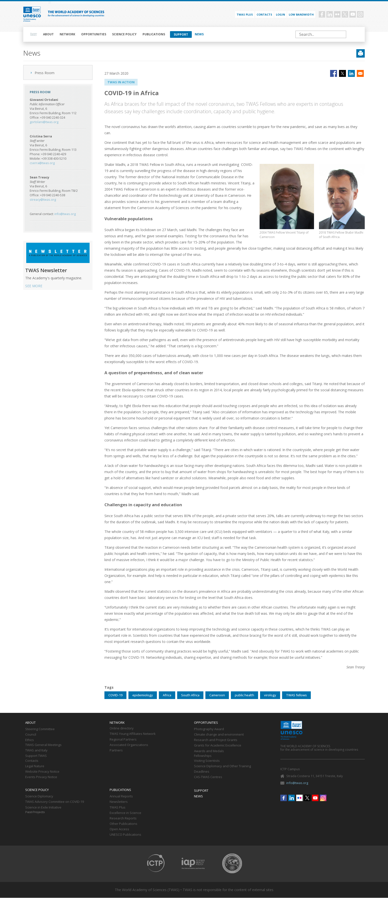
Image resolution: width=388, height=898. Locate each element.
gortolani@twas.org (44, 122)
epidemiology (142, 695)
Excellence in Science (125, 813)
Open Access (119, 829)
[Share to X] (342, 73)
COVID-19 (115, 695)
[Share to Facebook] (333, 73)
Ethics (29, 740)
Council (30, 735)
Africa (167, 695)
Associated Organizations (129, 745)
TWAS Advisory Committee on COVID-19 (54, 802)
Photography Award (209, 729)
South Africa (190, 695)
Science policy (124, 34)
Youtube (352, 14)
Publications (154, 34)
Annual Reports (121, 796)
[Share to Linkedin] (351, 73)
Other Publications (123, 824)
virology (270, 695)
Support (181, 34)
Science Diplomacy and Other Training (222, 766)
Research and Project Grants (215, 740)
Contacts (264, 14)
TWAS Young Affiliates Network (133, 734)
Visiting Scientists (207, 761)
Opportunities (93, 34)
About (48, 34)
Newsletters (119, 802)
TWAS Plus (117, 808)
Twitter (345, 14)
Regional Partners (123, 740)
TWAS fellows (296, 695)
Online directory (122, 728)
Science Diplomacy (39, 796)
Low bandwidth (301, 14)
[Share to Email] (360, 73)
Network (67, 34)
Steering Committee (40, 729)
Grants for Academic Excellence (217, 745)
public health (244, 695)
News (199, 34)
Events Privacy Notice (41, 777)
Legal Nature (34, 766)
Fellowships (203, 756)
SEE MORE (33, 286)
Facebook (322, 14)
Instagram (360, 14)
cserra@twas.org (42, 163)
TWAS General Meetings (43, 745)
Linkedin (329, 14)
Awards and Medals (209, 751)
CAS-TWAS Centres (208, 777)
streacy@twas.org (43, 199)
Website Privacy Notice (42, 772)
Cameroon (217, 695)
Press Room (44, 72)
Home (33, 34)
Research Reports (123, 818)
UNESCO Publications (125, 835)
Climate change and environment (219, 735)
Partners (116, 750)
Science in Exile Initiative (43, 808)
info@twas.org (65, 214)
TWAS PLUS (245, 14)
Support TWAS (36, 756)
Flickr (337, 14)
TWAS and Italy (36, 750)
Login (280, 14)
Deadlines (201, 772)
